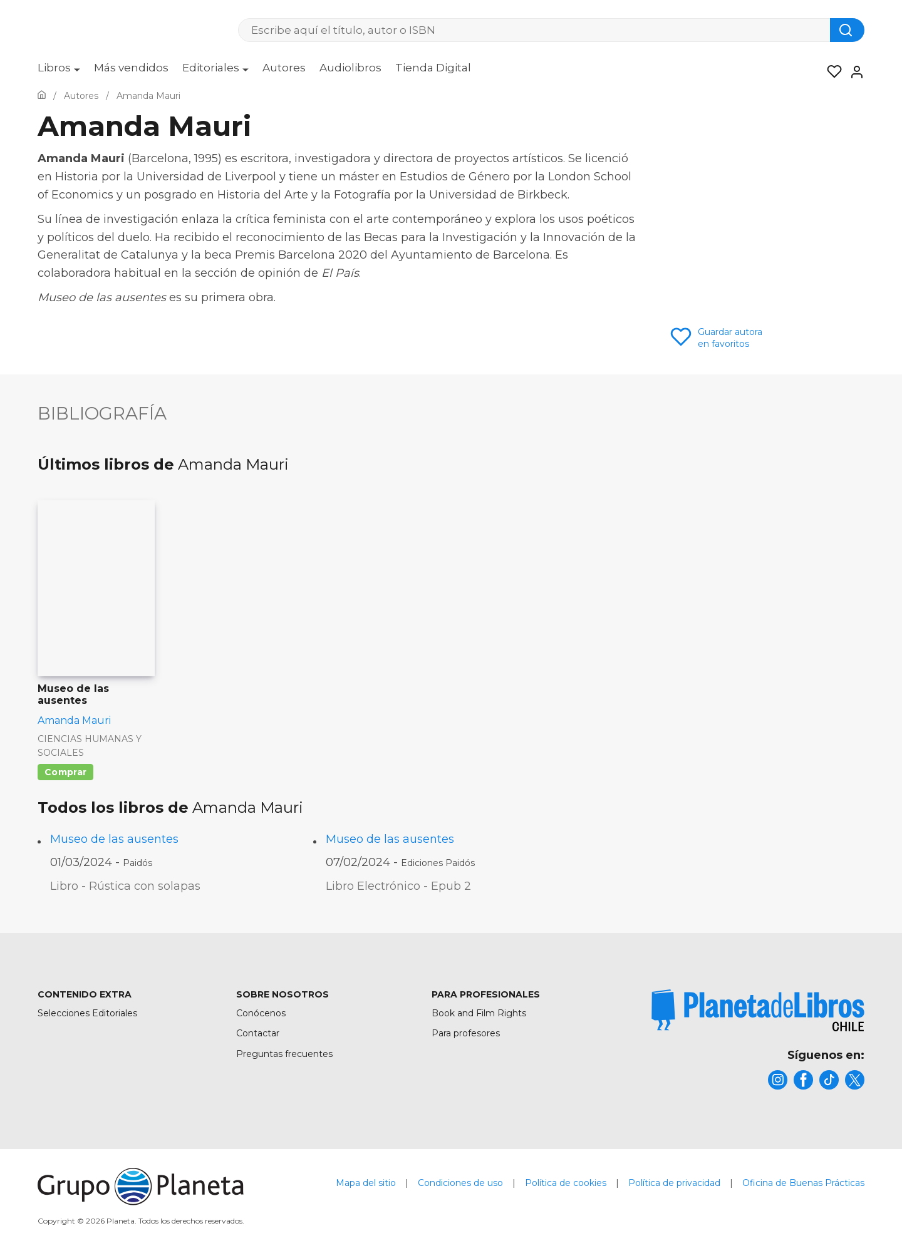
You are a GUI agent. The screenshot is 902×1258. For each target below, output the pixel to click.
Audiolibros (350, 67)
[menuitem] (59, 72)
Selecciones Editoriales (87, 1013)
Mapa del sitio (366, 1189)
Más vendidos (131, 67)
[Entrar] (853, 72)
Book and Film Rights (479, 1013)
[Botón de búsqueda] (847, 30)
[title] (757, 1010)
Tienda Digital (433, 67)
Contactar (257, 1033)
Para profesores (466, 1033)
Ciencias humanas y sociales (90, 745)
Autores (284, 67)
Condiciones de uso (460, 1189)
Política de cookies (565, 1189)
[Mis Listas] (830, 72)
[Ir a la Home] (42, 95)
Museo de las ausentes (114, 839)
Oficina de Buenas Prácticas (803, 1189)
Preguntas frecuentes (284, 1054)
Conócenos (261, 1013)
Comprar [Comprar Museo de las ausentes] (65, 772)
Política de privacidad (674, 1189)
